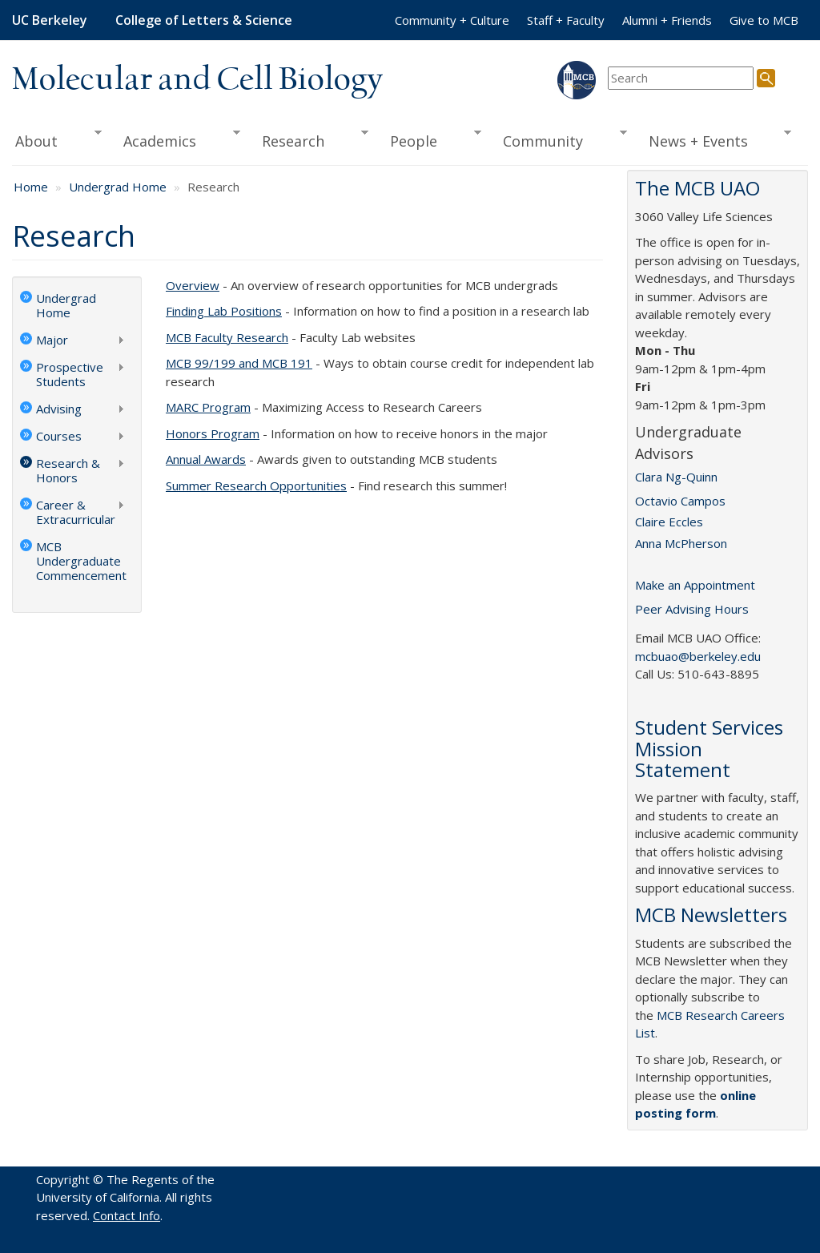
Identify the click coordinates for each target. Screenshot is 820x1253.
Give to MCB (764, 20)
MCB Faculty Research (227, 337)
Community (559, 139)
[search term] (681, 78)
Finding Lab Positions (224, 311)
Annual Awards (206, 459)
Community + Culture (452, 20)
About (57, 139)
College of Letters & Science (203, 20)
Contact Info (126, 1215)
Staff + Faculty (566, 20)
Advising (72, 410)
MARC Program (208, 407)
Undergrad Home (118, 187)
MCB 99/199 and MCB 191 (239, 363)
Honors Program (212, 433)
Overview (192, 285)
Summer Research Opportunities (256, 485)
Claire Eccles (669, 522)
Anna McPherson (681, 543)
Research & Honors (72, 470)
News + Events (714, 139)
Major (72, 341)
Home (31, 187)
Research (309, 139)
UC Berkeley (49, 20)
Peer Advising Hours (692, 609)
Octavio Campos (680, 501)
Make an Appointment (695, 585)
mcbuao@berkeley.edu (698, 656)
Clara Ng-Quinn (676, 477)
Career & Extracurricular (72, 512)
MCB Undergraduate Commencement (81, 560)
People (430, 139)
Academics (175, 139)
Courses (72, 437)
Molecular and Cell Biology (197, 80)
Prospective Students (72, 374)
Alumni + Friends (667, 20)
